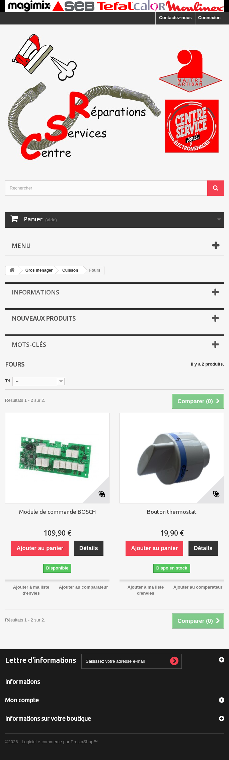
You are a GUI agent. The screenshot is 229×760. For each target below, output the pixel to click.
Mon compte (22, 700)
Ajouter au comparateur (83, 587)
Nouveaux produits (44, 318)
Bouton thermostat (172, 511)
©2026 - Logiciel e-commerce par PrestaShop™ (51, 741)
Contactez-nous (175, 17)
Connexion (209, 17)
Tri (7, 380)
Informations (35, 292)
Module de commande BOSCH (57, 511)
